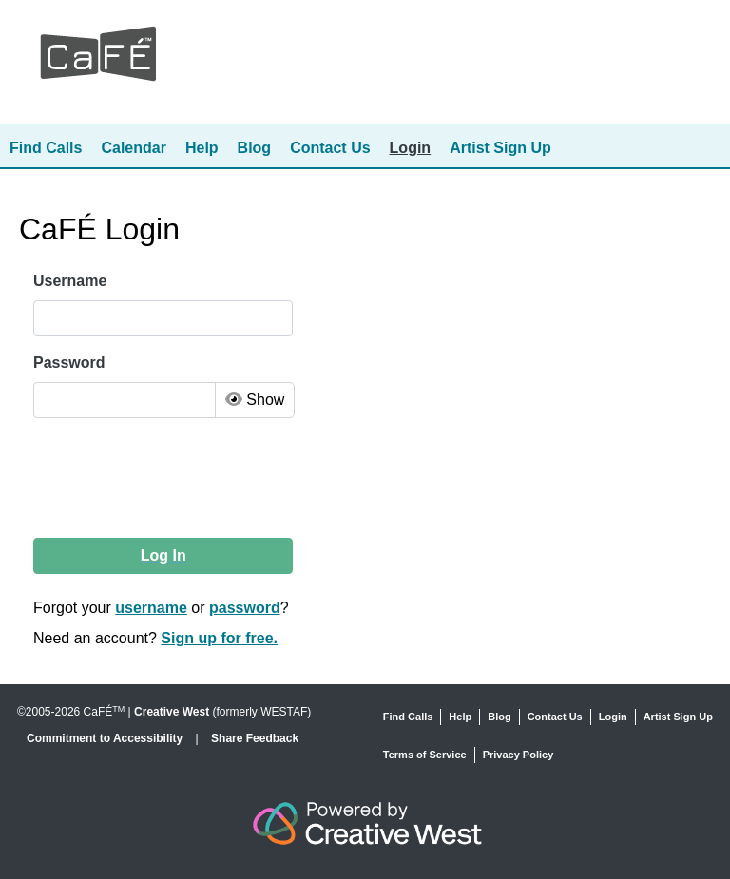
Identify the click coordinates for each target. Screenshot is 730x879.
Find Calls (46, 148)
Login (411, 148)
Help (202, 148)
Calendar (133, 148)
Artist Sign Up (500, 148)
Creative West (171, 711)
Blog (255, 148)
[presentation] (178, 478)
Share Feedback (254, 738)
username (151, 608)
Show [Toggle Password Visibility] (254, 400)
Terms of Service (425, 754)
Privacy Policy (518, 754)
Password (69, 362)
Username (69, 281)
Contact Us (330, 148)
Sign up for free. (219, 638)
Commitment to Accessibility (106, 738)
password (244, 608)
